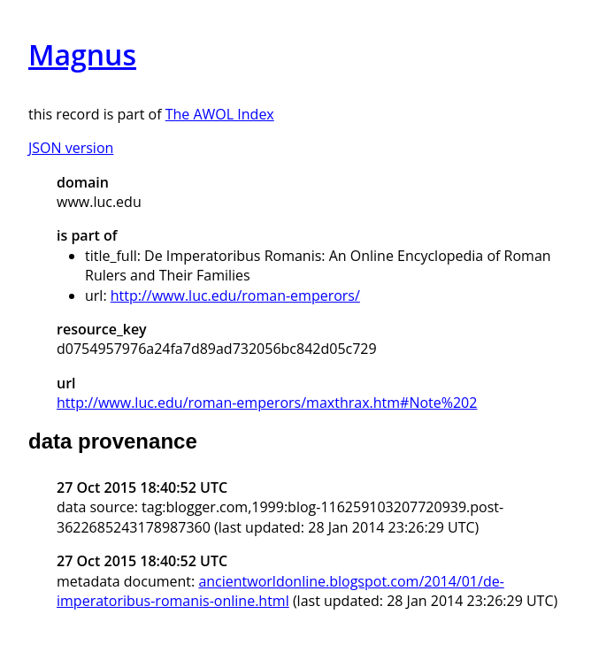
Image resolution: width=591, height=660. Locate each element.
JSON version (70, 147)
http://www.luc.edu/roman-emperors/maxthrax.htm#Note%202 (267, 402)
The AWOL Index (219, 114)
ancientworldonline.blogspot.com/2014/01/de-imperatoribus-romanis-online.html (280, 591)
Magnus (82, 54)
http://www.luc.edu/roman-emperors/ (235, 295)
